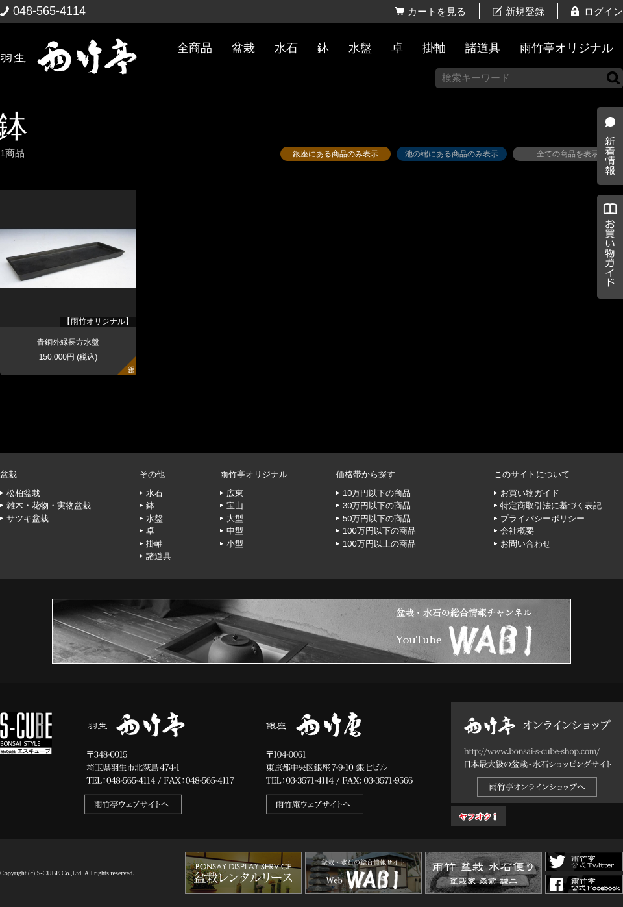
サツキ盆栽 (27, 518)
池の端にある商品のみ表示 (451, 153)
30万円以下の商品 (377, 505)
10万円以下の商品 (377, 493)
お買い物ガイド (607, 330)
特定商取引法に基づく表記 (551, 505)
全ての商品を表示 (568, 153)
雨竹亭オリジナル (566, 48)
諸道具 (482, 48)
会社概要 (517, 531)
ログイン (603, 11)
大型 (234, 518)
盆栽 (243, 48)
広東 (234, 493)
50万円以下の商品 (377, 518)
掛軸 (434, 48)
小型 (234, 544)
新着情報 (607, 229)
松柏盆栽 (23, 493)
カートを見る (437, 11)
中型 (234, 531)
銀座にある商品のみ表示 (335, 153)
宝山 (234, 505)
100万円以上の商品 (379, 544)
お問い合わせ (525, 544)
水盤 (360, 48)
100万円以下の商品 (379, 531)
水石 (286, 48)
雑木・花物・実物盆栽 (48, 505)
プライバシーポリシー (542, 518)
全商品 (194, 48)
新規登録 (525, 11)
